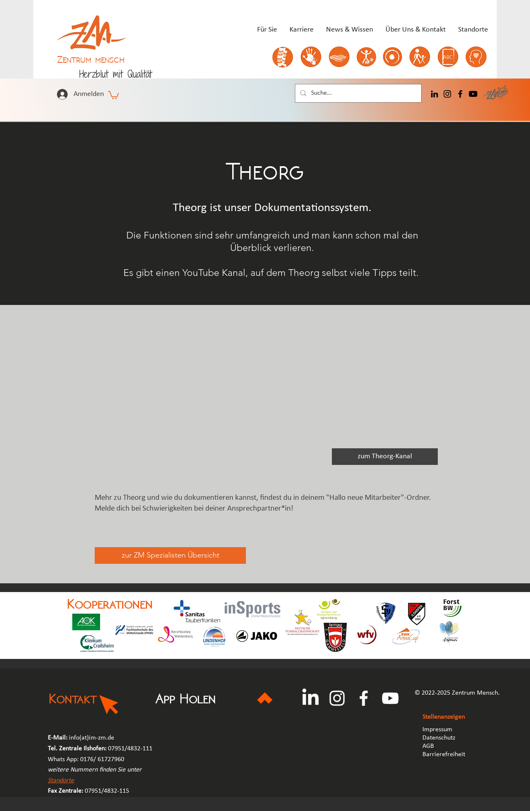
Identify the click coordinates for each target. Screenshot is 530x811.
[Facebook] (460, 94)
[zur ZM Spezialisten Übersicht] (170, 555)
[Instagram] (447, 94)
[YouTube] (390, 698)
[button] (113, 94)
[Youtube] (473, 94)
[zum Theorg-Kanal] (385, 456)
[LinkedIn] (434, 94)
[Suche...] (357, 93)
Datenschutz (438, 738)
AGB (429, 746)
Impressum (437, 729)
